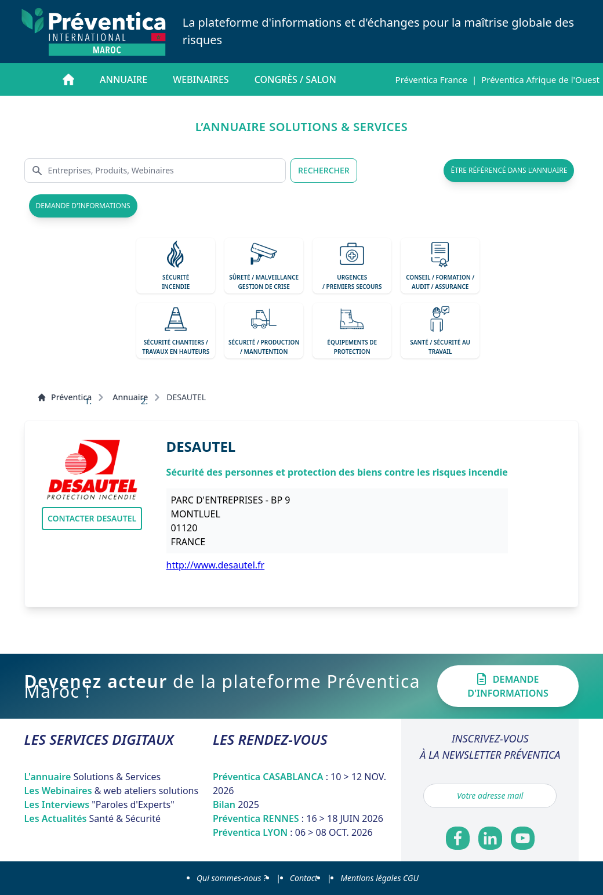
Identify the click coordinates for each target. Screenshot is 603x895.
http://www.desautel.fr (215, 565)
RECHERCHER (324, 170)
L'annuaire (92, 776)
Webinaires (200, 79)
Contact (304, 877)
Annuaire (123, 79)
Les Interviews (99, 804)
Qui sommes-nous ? (232, 877)
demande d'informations (83, 206)
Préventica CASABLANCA (299, 783)
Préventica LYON (293, 832)
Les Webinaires (111, 790)
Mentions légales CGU (379, 877)
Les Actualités (92, 818)
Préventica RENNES (298, 818)
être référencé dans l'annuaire (509, 170)
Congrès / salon (295, 79)
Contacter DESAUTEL (92, 518)
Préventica (64, 397)
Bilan (236, 804)
